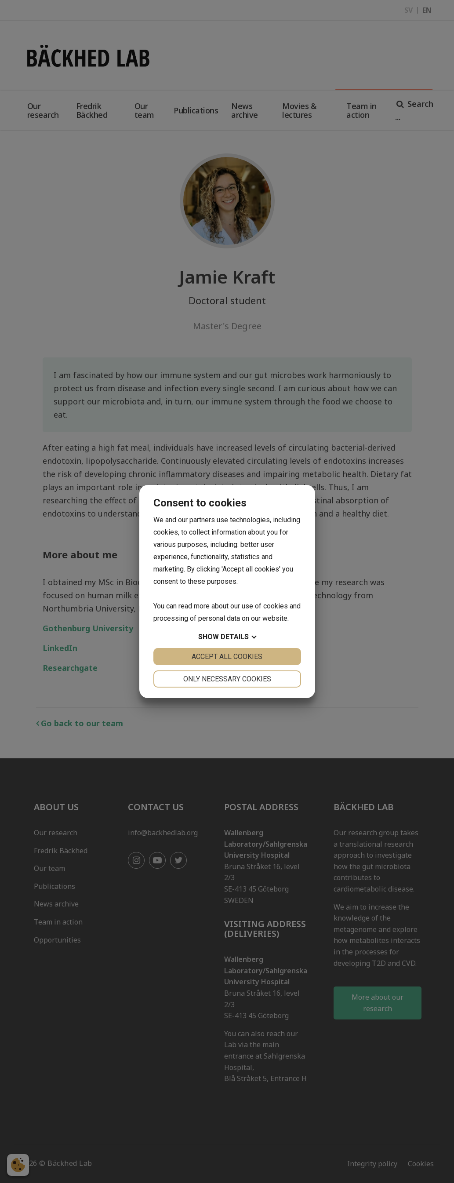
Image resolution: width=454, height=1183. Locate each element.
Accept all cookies (227, 656)
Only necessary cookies (227, 679)
